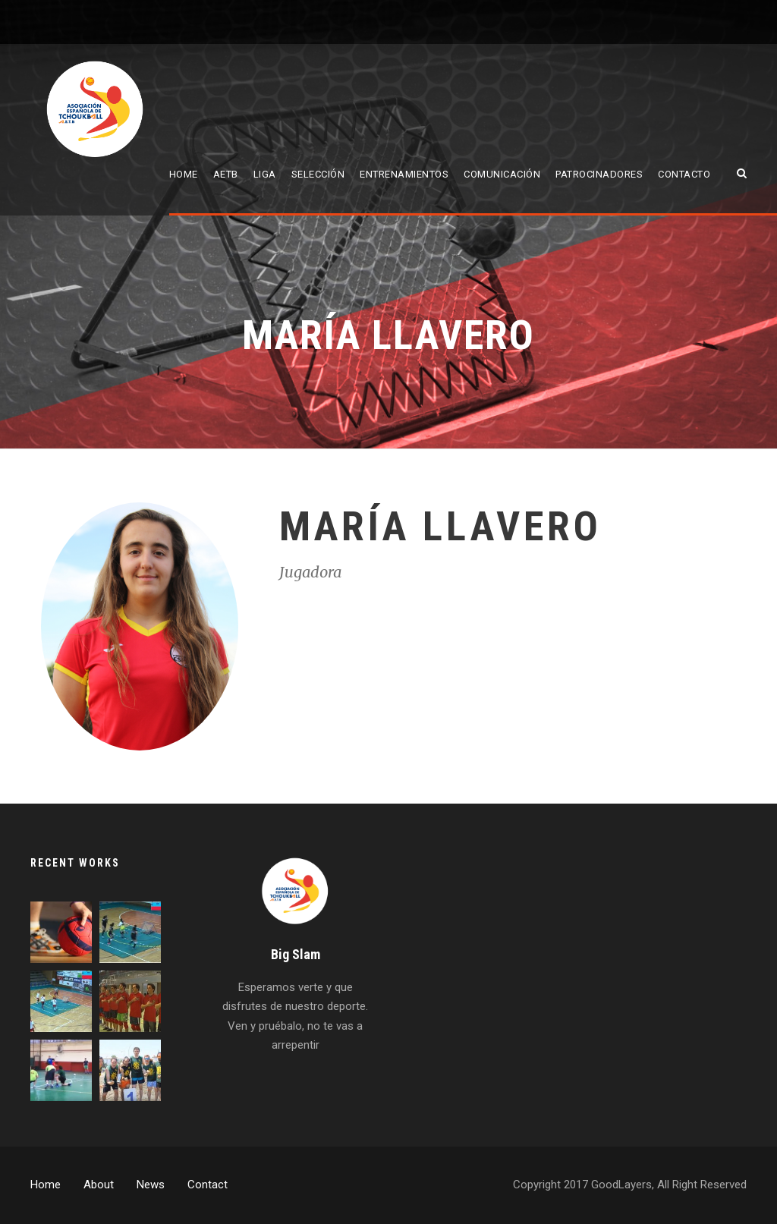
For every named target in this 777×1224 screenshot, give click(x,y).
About (98, 1184)
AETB (225, 174)
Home (183, 174)
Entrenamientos (404, 174)
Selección (318, 174)
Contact (207, 1184)
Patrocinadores (599, 174)
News (151, 1184)
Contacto (684, 174)
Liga (264, 174)
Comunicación (502, 174)
